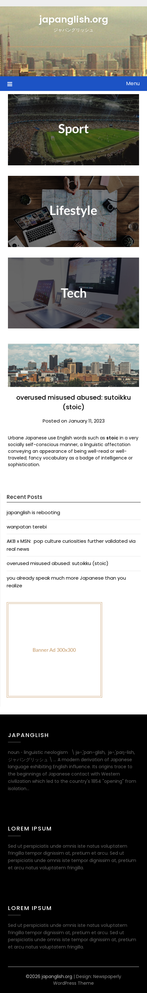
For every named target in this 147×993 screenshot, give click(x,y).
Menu (133, 83)
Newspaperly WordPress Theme (87, 979)
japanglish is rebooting (33, 512)
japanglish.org (73, 19)
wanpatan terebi (27, 526)
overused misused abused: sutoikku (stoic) (57, 563)
